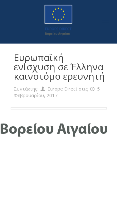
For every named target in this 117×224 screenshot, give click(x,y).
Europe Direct (62, 89)
